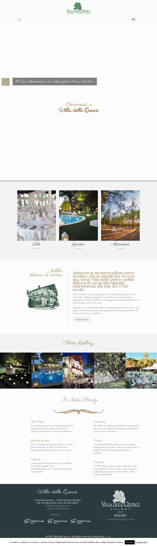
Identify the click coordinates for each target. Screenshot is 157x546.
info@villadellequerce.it (57, 506)
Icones (108, 536)
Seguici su (57, 514)
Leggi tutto (141, 542)
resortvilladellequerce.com (120, 519)
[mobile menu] (19, 19)
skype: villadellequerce (57, 508)
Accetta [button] (129, 542)
